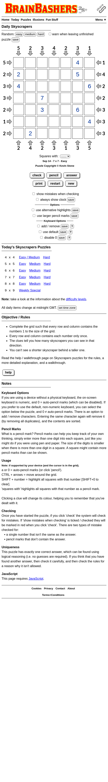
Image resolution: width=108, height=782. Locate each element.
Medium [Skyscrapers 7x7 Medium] (34, 277)
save (16, 39)
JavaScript (36, 579)
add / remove (50, 226)
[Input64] (54, 121)
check (37, 175)
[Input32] (30, 86)
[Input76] (77, 133)
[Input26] (77, 74)
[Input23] (42, 74)
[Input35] (66, 86)
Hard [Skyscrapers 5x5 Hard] (47, 264)
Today (15, 19)
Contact (60, 589)
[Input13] (42, 62)
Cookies (37, 589)
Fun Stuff (52, 19)
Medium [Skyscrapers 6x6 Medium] (34, 271)
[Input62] (30, 121)
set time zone (67, 308)
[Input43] (42, 98)
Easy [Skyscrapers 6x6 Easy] (22, 271)
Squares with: (49, 156)
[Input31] (18, 86)
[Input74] (54, 133)
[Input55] (66, 109)
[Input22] (30, 74)
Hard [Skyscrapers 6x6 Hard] (47, 271)
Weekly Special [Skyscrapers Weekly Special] (29, 291)
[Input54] (54, 109)
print (39, 183)
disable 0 (50, 237)
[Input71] (18, 133)
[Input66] (77, 121)
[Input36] (77, 86)
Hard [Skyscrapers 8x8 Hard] (47, 284)
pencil (53, 175)
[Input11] (18, 62)
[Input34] (54, 86)
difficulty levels (76, 299)
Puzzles (26, 19)
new (71, 183)
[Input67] (89, 121)
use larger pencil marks (53, 215)
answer (71, 175)
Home (5, 19)
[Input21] (18, 74)
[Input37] (89, 86)
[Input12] (30, 62)
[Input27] (89, 74)
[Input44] (54, 98)
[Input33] (42, 86)
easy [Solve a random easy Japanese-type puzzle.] (19, 34)
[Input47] (89, 98)
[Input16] (77, 62)
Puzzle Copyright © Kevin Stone (54, 165)
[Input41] (18, 98)
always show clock (53, 199)
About (71, 589)
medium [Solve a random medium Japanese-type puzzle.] (30, 34)
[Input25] (66, 74)
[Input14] (54, 62)
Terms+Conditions (53, 595)
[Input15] (66, 62)
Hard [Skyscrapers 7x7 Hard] (47, 277)
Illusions (38, 19)
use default (50, 232)
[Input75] (66, 133)
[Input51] (18, 109)
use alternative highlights (53, 210)
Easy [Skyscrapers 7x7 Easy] (22, 277)
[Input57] (89, 109)
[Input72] (30, 133)
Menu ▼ (100, 19)
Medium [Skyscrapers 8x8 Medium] (34, 284)
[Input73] (42, 133)
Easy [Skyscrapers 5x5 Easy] (22, 264)
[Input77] (89, 133)
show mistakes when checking (57, 194)
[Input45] (66, 98)
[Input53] (42, 109)
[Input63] (42, 121)
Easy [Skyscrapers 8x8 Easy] (22, 284)
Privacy (48, 589)
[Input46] (77, 98)
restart (55, 183)
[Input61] (18, 121)
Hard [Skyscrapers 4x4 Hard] (46, 257)
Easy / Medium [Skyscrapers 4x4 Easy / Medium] (29, 257)
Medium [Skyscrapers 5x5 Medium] (34, 264)
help (8, 372)
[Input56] (77, 109)
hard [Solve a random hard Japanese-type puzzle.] (41, 34)
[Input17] (89, 62)
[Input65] (66, 121)
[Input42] (30, 98)
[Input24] (54, 74)
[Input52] (30, 109)
